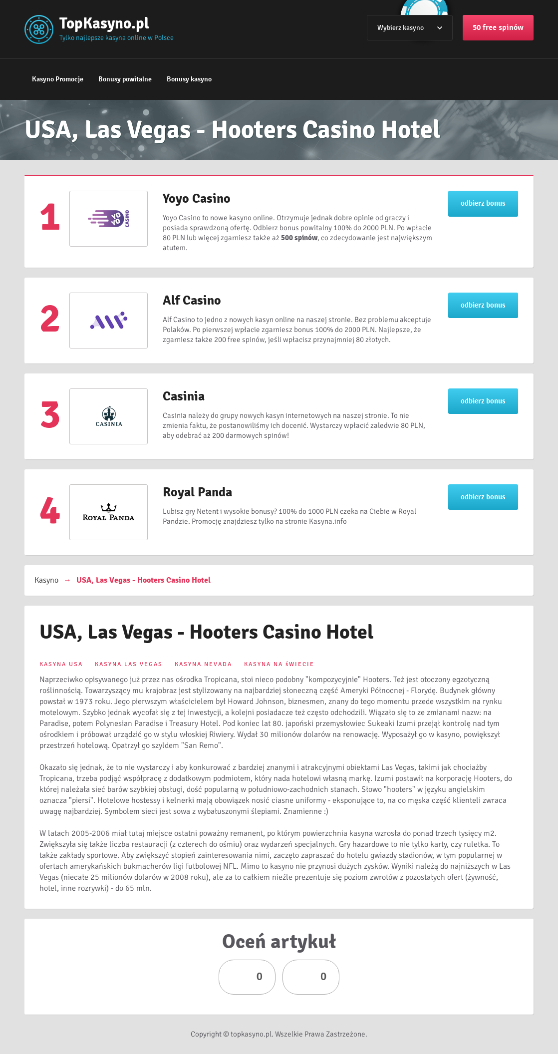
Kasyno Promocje (57, 79)
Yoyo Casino (197, 199)
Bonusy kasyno (189, 79)
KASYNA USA (61, 664)
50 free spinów (498, 27)
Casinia (184, 396)
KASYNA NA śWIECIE (279, 664)
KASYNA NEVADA (203, 664)
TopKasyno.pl (104, 23)
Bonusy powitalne (125, 79)
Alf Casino (192, 301)
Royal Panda (197, 492)
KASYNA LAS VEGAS (129, 664)
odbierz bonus (483, 203)
